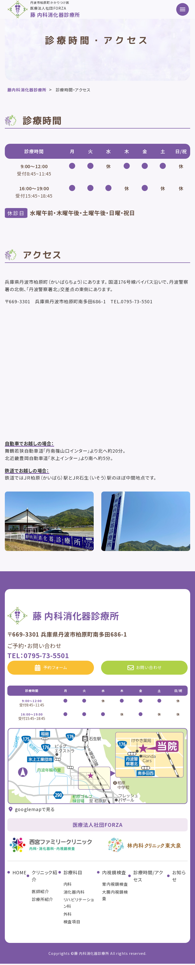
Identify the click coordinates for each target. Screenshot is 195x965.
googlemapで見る (31, 811)
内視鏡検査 (114, 873)
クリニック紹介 (44, 877)
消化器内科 (74, 893)
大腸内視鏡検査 (115, 896)
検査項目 (72, 923)
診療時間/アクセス (148, 877)
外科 (67, 915)
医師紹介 (40, 893)
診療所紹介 (42, 900)
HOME (19, 873)
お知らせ (179, 877)
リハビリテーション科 (78, 904)
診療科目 (73, 873)
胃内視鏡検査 (115, 885)
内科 (67, 885)
